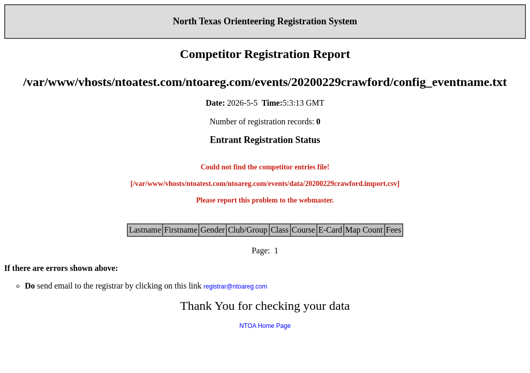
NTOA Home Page (264, 325)
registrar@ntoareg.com (235, 286)
